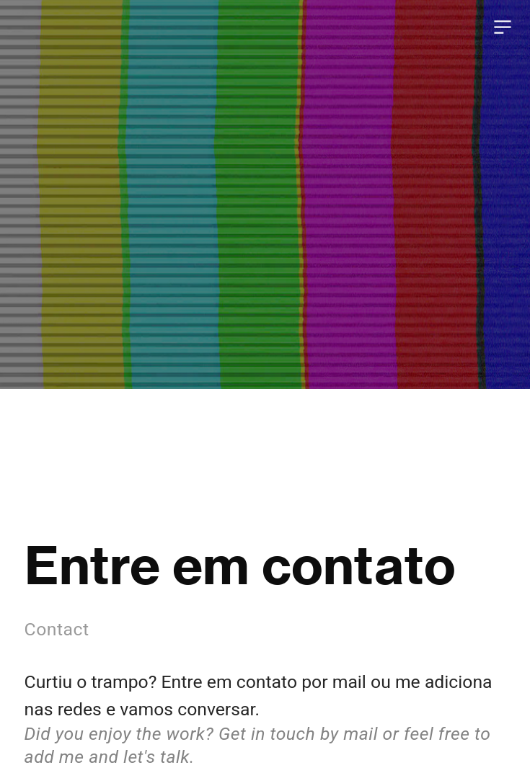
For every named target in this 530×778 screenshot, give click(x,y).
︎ (502, 27)
